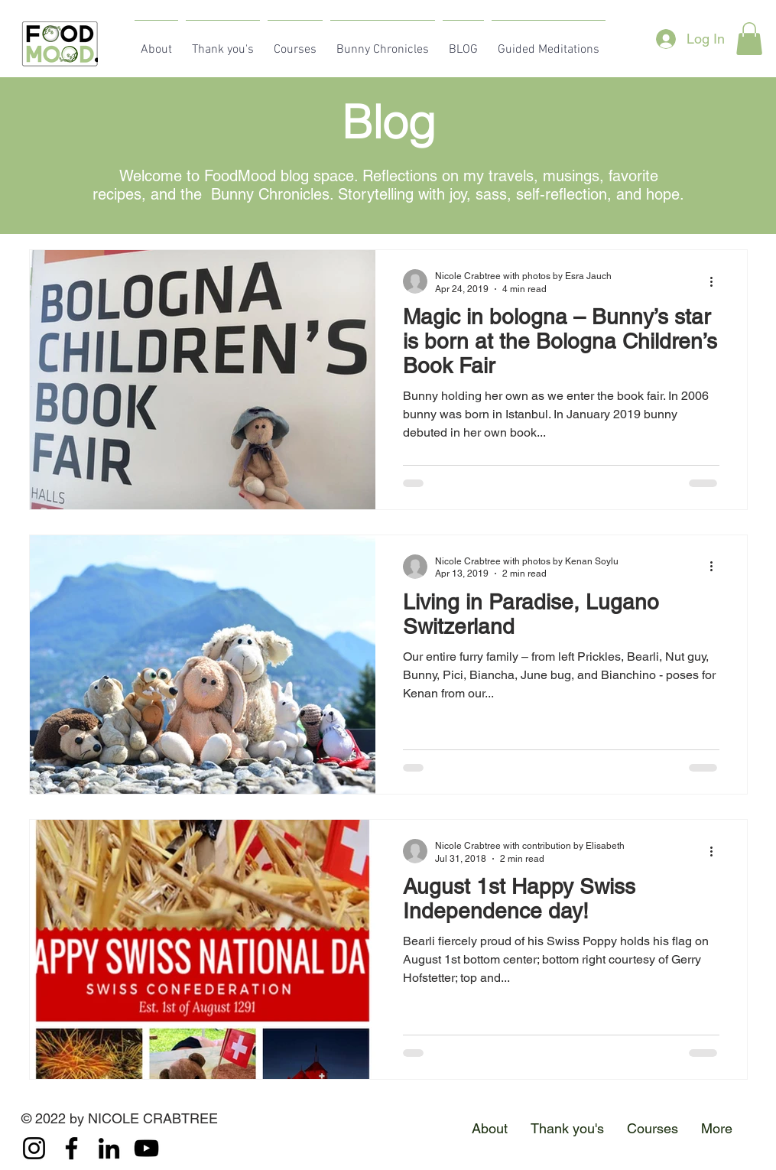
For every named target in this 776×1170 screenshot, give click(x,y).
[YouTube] (146, 1148)
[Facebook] (71, 1148)
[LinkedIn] (109, 1148)
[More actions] (717, 281)
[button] (749, 38)
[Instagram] (34, 1148)
